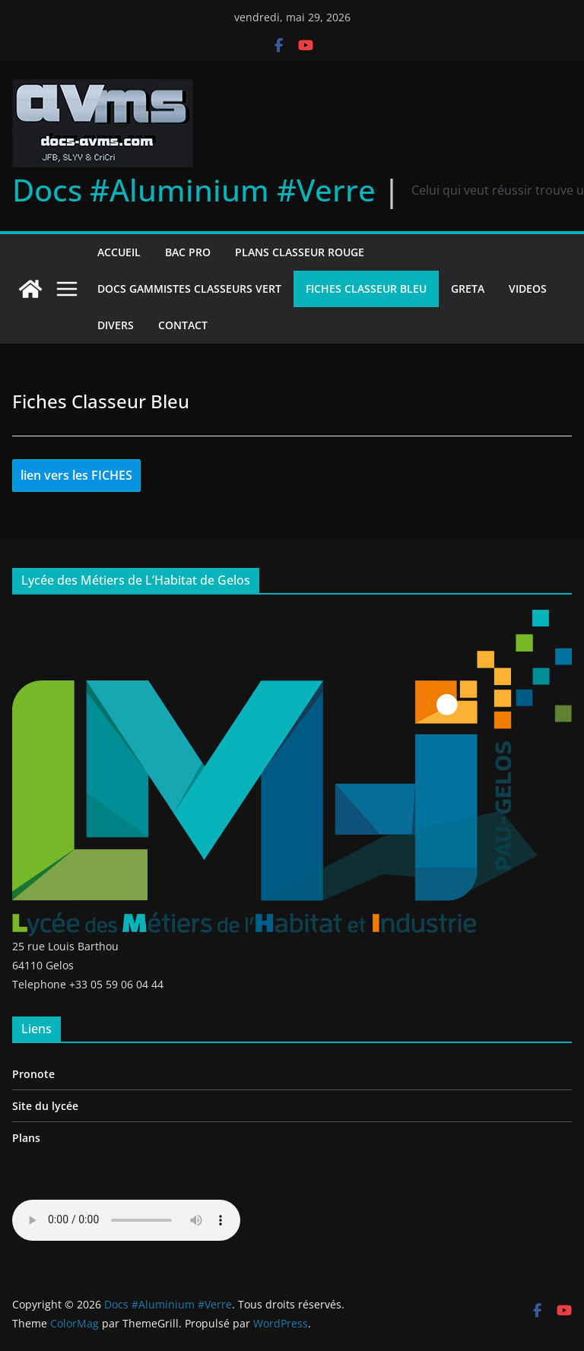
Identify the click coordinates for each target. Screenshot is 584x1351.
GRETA (467, 288)
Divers (115, 325)
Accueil (119, 252)
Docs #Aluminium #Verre (194, 190)
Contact (183, 325)
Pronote (33, 1074)
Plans (26, 1138)
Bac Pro (188, 252)
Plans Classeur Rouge (299, 252)
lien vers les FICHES (76, 475)
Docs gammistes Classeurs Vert (189, 288)
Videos (528, 288)
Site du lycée (45, 1106)
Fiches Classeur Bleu (366, 288)
